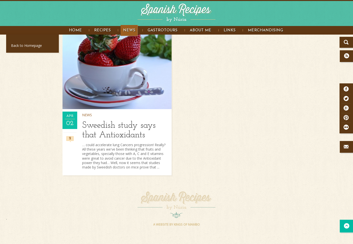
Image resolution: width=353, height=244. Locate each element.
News (129, 30)
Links (230, 30)
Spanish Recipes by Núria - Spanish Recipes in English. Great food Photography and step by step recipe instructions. (176, 12)
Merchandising (265, 30)
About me (200, 30)
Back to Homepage (26, 45)
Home (75, 30)
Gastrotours (162, 30)
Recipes (102, 30)
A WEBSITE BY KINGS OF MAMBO (176, 224)
